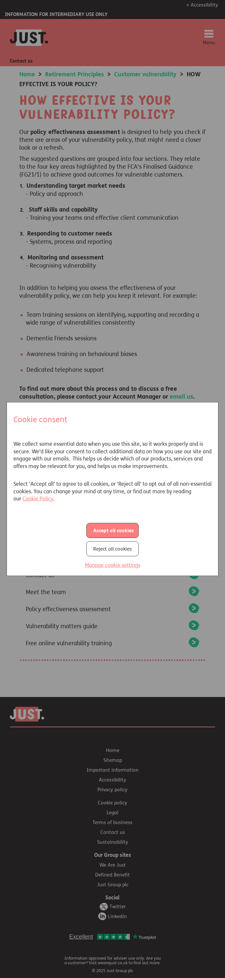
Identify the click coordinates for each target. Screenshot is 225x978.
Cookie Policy (38, 499)
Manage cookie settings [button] (112, 565)
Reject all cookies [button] (112, 549)
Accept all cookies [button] (113, 530)
